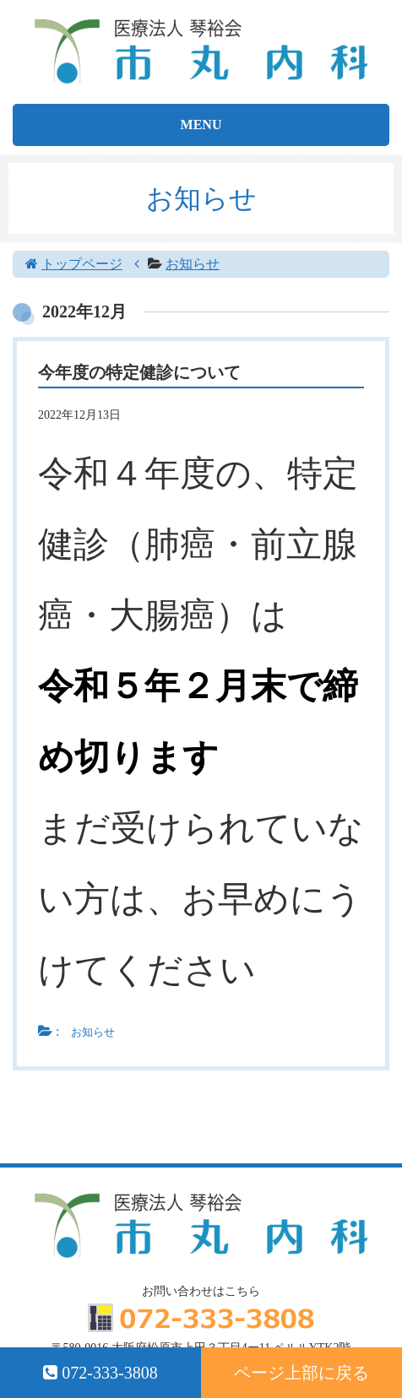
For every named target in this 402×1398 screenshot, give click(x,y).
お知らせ (193, 264)
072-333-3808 (100, 1372)
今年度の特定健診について (139, 372)
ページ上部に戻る (301, 1372)
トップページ (81, 264)
